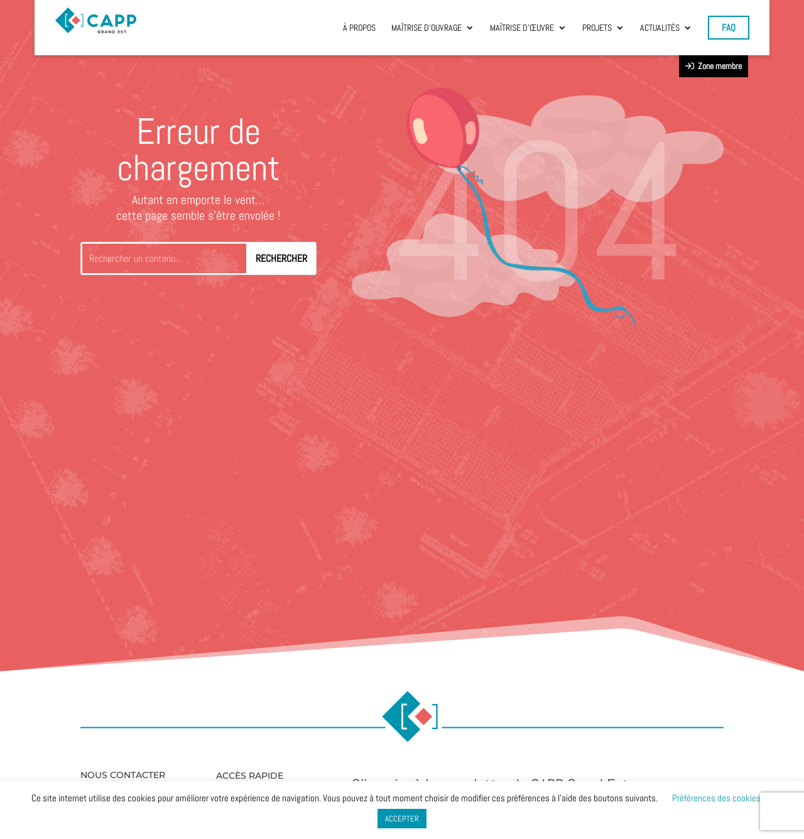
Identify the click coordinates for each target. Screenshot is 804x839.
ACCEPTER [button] (402, 818)
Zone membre (713, 66)
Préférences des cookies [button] (716, 798)
